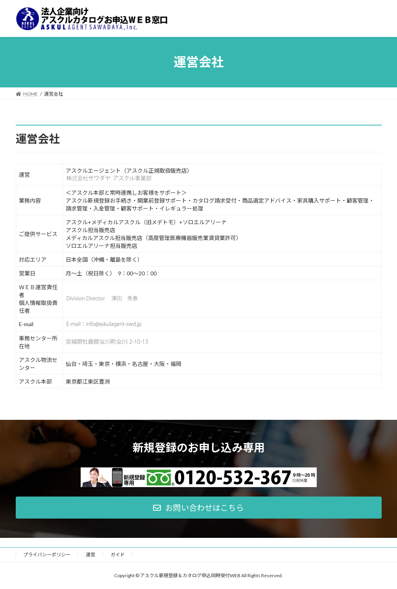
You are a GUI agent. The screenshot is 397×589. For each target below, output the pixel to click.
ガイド (118, 555)
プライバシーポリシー (46, 555)
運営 (90, 555)
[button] (199, 508)
